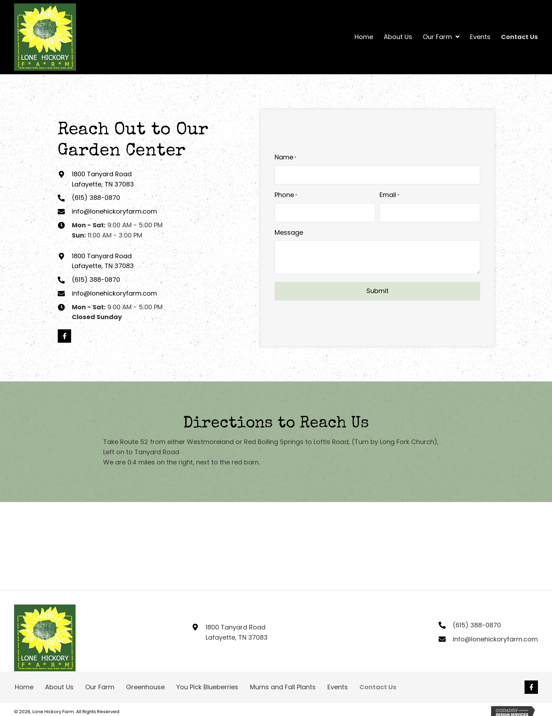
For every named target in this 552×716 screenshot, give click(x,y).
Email (389, 194)
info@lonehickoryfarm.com (114, 211)
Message (289, 231)
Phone (286, 194)
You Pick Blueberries (207, 687)
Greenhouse (145, 687)
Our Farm (99, 687)
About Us (59, 687)
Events (337, 687)
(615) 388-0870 (96, 197)
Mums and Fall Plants (283, 687)
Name (285, 158)
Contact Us (377, 687)
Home (24, 687)
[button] (64, 336)
